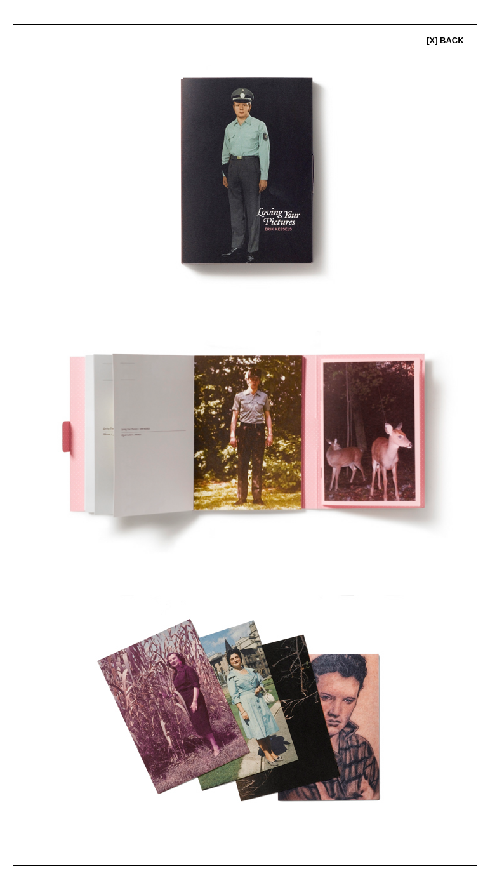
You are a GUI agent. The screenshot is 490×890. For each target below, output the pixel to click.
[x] (445, 40)
